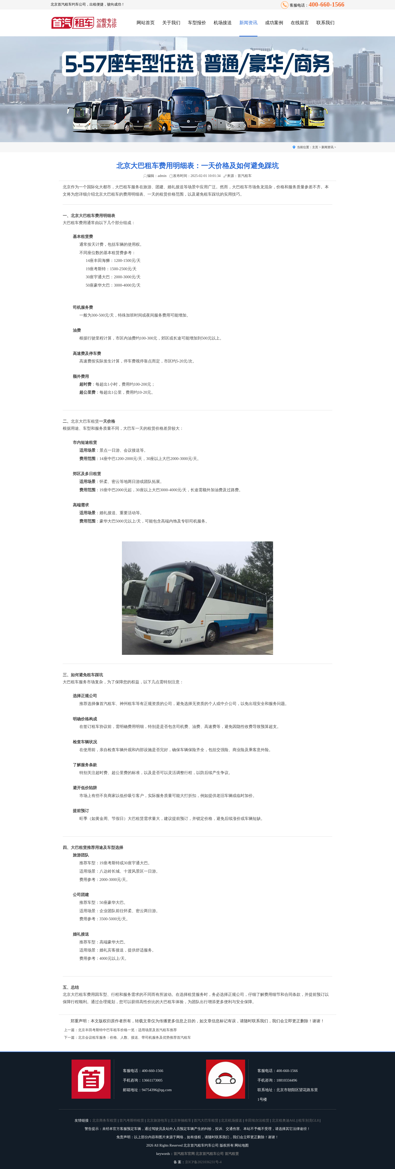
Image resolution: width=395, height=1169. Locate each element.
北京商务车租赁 (104, 1120)
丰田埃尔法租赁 (257, 1120)
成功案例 (274, 22)
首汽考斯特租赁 (131, 1120)
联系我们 (325, 22)
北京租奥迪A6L (284, 1120)
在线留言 (300, 22)
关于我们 (171, 22)
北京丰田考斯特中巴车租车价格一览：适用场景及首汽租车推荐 (127, 1030)
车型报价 (197, 22)
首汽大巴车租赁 (206, 1120)
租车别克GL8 (308, 1120)
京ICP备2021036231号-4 (203, 1162)
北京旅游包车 (157, 1120)
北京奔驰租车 (180, 1120)
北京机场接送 (231, 1120)
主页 (315, 147)
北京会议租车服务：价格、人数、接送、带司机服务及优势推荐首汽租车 (134, 1037)
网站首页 (146, 22)
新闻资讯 (248, 22)
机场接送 (223, 22)
